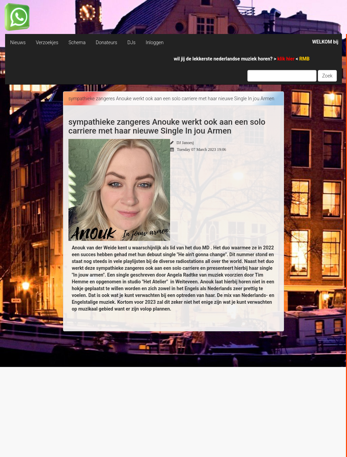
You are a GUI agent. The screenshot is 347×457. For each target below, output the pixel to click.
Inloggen (155, 42)
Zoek (327, 75)
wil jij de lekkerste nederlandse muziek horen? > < (242, 58)
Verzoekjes (47, 42)
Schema (76, 42)
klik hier (287, 58)
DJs (131, 42)
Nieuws (18, 42)
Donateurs (106, 42)
